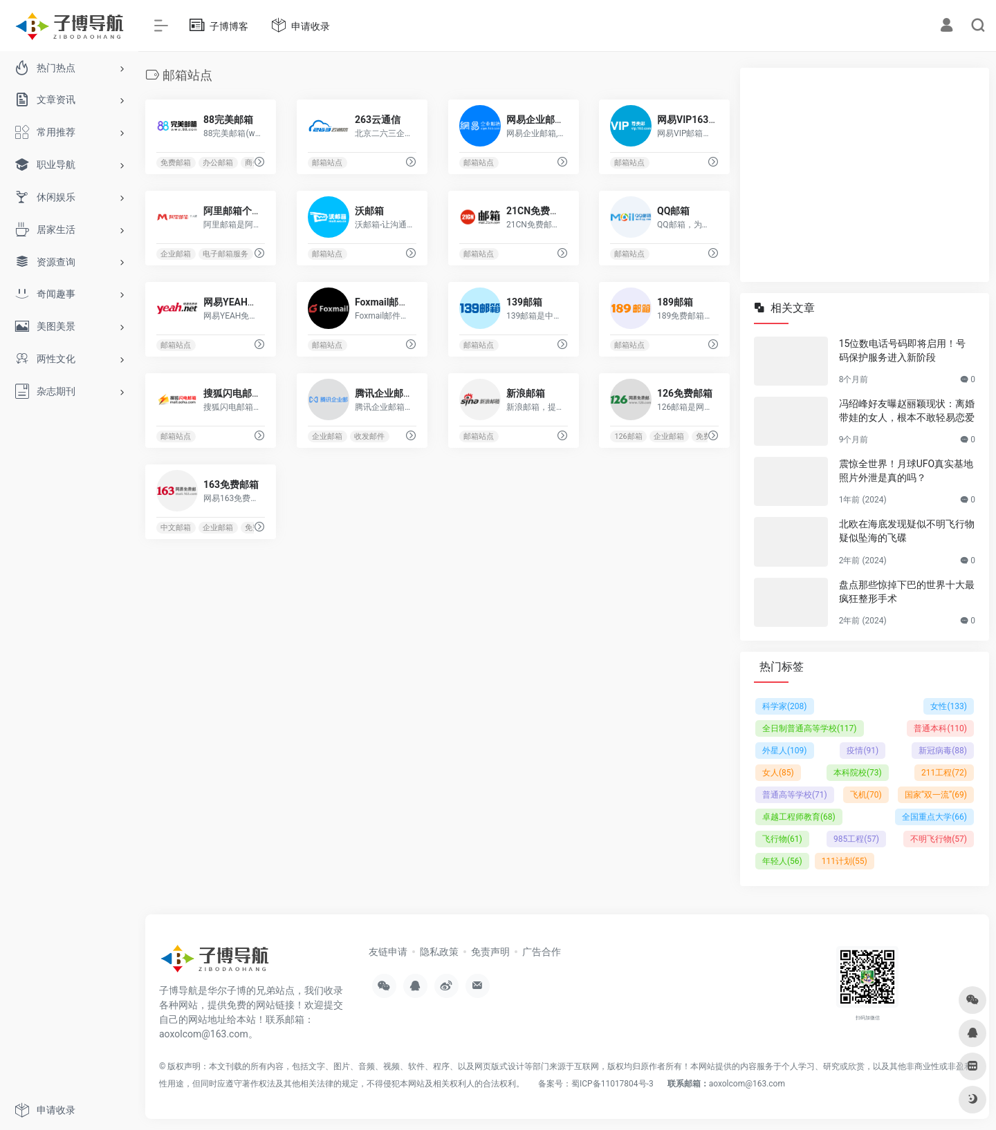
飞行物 (782, 839)
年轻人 (782, 861)
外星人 (784, 750)
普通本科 (940, 728)
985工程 (856, 839)
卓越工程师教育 (799, 817)
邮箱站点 (327, 162)
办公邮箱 (218, 162)
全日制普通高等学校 (809, 728)
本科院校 (857, 773)
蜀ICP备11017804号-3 (612, 1084)
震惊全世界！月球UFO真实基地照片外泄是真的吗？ (906, 470)
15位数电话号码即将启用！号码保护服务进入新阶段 (902, 350)
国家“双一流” (936, 795)
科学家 (784, 706)
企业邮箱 (175, 253)
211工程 (944, 773)
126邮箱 (629, 436)
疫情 (862, 750)
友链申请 (388, 951)
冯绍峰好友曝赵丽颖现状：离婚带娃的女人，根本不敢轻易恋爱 (907, 410)
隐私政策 (439, 951)
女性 (948, 706)
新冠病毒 (943, 750)
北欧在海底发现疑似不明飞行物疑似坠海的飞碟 (907, 530)
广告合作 (541, 951)
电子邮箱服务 (225, 253)
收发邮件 (369, 436)
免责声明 (490, 951)
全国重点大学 (934, 817)
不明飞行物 (938, 839)
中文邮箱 (175, 527)
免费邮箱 (175, 162)
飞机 (866, 795)
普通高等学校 (794, 795)
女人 (778, 773)
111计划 (844, 861)
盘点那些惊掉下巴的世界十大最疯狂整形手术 (907, 591)
